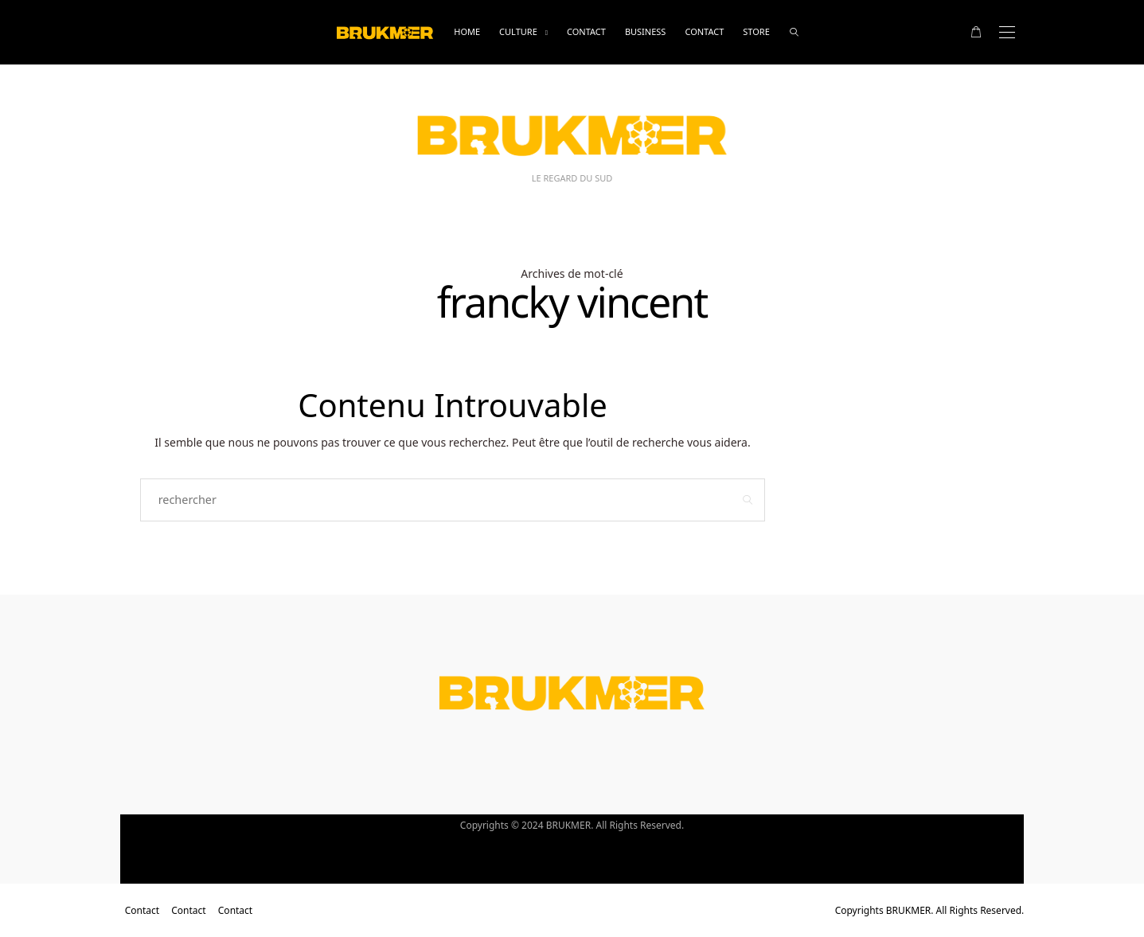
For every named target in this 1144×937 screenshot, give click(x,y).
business (645, 31)
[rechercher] (794, 32)
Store (756, 31)
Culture (518, 31)
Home (467, 31)
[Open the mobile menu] (1007, 32)
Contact (586, 31)
